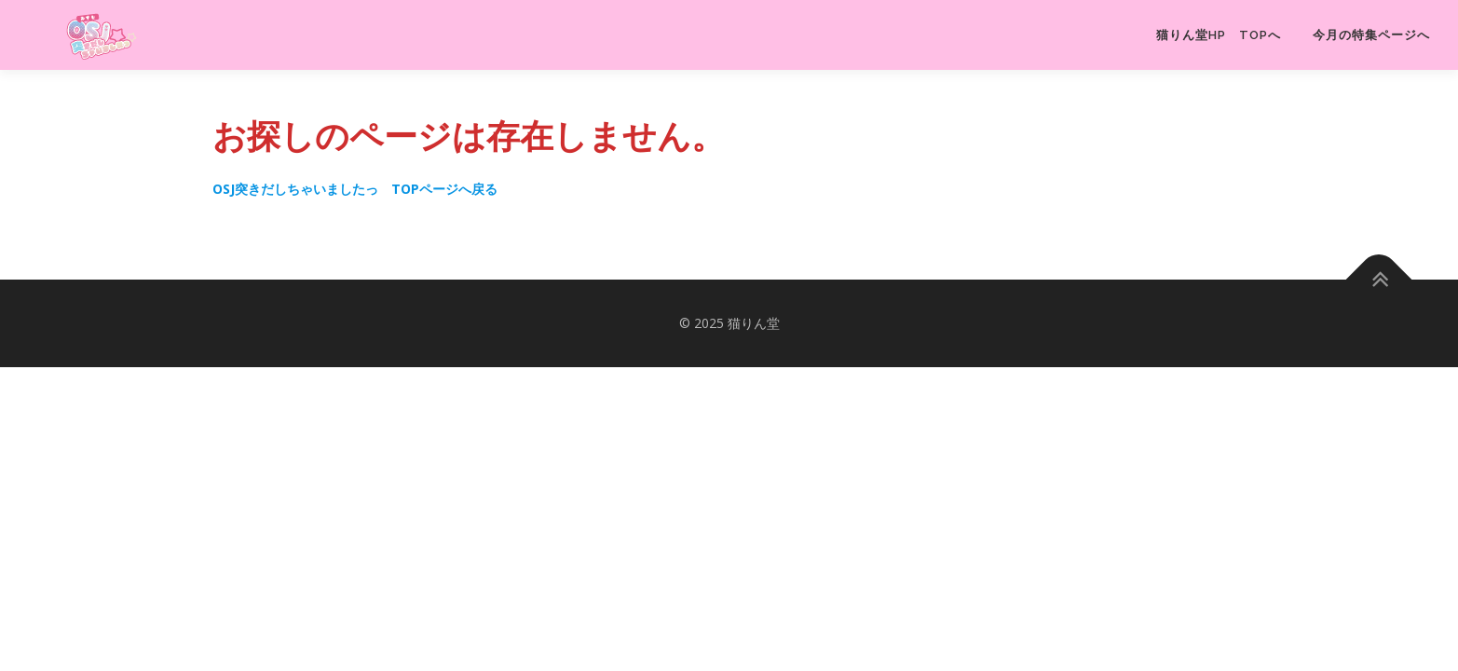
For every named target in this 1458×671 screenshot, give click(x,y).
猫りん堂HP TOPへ (1218, 35)
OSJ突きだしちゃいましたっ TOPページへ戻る (354, 189)
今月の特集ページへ (1371, 35)
